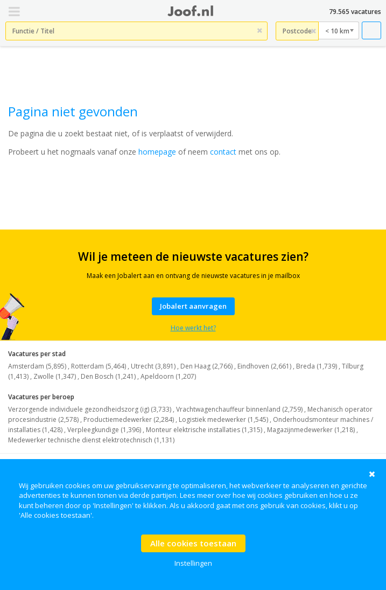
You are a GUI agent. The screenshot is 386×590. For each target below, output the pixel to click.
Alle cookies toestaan (193, 543)
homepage (157, 152)
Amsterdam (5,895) (37, 366)
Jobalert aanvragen (193, 306)
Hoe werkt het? (193, 327)
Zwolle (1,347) (54, 376)
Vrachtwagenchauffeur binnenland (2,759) (239, 409)
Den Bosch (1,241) (108, 376)
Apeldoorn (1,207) (168, 376)
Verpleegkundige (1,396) (104, 429)
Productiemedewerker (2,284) (128, 419)
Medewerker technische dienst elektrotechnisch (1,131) (91, 440)
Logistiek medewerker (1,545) (223, 419)
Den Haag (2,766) (206, 366)
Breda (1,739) (316, 366)
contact (223, 152)
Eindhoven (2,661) (264, 366)
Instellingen (193, 563)
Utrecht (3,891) (153, 366)
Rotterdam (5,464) (98, 366)
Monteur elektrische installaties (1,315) (204, 429)
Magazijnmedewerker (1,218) (311, 429)
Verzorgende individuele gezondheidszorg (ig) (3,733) (89, 409)
